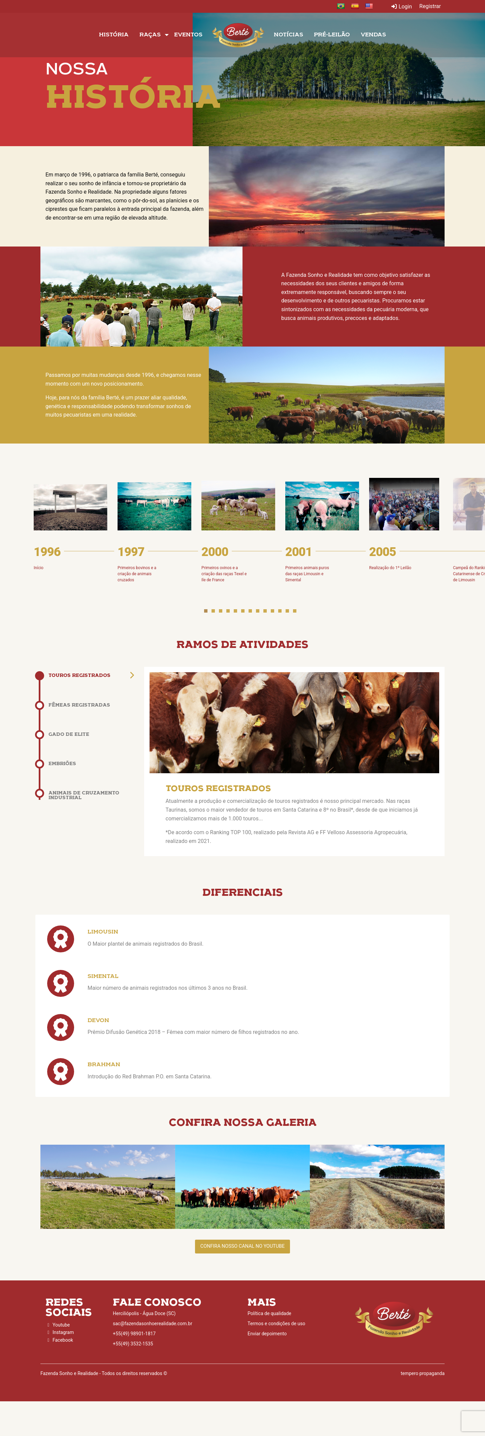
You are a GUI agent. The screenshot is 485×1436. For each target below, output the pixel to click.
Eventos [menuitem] (188, 35)
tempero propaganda (423, 1373)
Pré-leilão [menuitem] (332, 35)
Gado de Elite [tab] (68, 734)
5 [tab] (235, 611)
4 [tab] (228, 611)
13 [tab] (294, 611)
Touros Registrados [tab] (79, 675)
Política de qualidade (269, 1313)
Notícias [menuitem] (288, 35)
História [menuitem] (114, 35)
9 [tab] (265, 611)
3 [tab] (220, 611)
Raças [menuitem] (150, 35)
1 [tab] (205, 611)
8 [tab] (257, 611)
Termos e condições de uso (276, 1323)
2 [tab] (213, 611)
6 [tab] (243, 611)
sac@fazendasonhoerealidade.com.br (152, 1323)
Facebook (59, 1340)
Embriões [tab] (62, 763)
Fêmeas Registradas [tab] (79, 705)
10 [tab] (272, 611)
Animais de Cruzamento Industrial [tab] (83, 796)
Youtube (57, 1325)
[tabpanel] (76, 527)
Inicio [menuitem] (238, 35)
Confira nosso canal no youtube (242, 1246)
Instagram (59, 1332)
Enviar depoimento (267, 1333)
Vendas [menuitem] (373, 35)
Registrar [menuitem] (430, 6)
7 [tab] (250, 611)
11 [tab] (280, 611)
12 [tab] (287, 611)
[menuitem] (341, 6)
